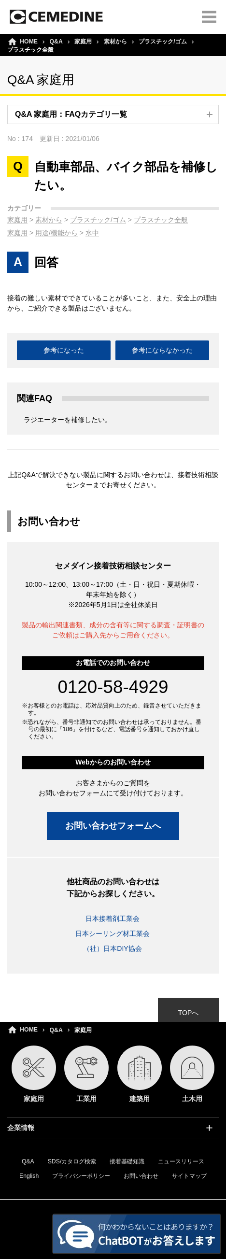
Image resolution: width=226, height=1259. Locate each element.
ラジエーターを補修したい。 (68, 420)
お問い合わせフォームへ (113, 825)
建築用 (139, 1074)
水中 (92, 233)
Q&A (56, 1030)
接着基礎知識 (127, 1161)
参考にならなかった (162, 350)
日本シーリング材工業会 (112, 933)
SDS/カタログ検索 (72, 1161)
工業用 (86, 1074)
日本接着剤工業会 (112, 918)
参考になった (63, 350)
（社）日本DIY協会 (112, 948)
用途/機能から (56, 233)
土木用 (192, 1074)
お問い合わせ (141, 1176)
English (29, 1176)
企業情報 (20, 1128)
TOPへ (188, 1013)
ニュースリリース (181, 1161)
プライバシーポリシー (81, 1176)
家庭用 (17, 220)
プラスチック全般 (161, 220)
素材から (115, 41)
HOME (29, 1029)
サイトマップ (189, 1176)
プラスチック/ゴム (162, 41)
